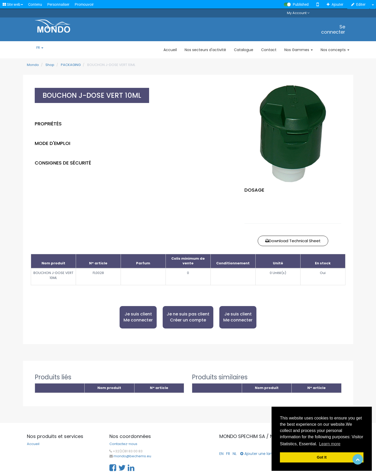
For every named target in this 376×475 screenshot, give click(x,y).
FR (39, 47)
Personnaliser (58, 4)
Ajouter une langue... (260, 453)
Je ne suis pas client (188, 317)
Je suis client (138, 317)
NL (235, 453)
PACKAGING (71, 64)
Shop (49, 64)
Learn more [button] (329, 444)
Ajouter (335, 4)
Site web (13, 4)
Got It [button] (322, 457)
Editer (358, 4)
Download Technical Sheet (293, 240)
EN (221, 453)
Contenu (35, 4)
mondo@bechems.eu (132, 456)
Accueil (33, 444)
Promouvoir (84, 4)
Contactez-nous (123, 444)
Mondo (33, 64)
